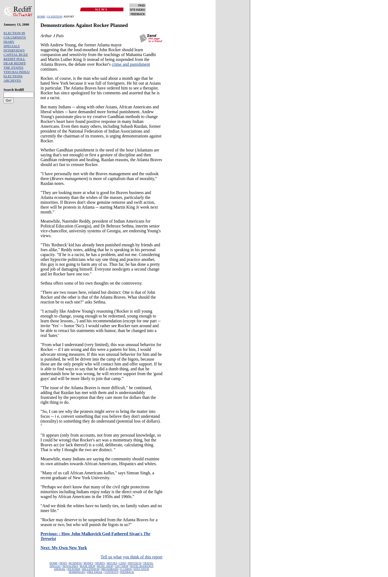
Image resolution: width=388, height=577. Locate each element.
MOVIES (112, 563)
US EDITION (54, 16)
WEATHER (73, 569)
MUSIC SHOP (105, 566)
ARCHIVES (12, 80)
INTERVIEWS (14, 50)
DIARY (9, 42)
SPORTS (100, 563)
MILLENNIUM (90, 569)
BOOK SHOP (87, 566)
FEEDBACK (127, 572)
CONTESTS (111, 572)
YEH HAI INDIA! (17, 72)
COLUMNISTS (15, 37)
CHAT (122, 563)
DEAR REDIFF (15, 63)
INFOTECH (134, 563)
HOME (41, 16)
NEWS (63, 563)
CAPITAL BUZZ (16, 55)
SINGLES (55, 566)
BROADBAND (109, 569)
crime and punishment (131, 64)
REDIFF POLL (14, 59)
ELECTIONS (13, 76)
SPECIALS (12, 46)
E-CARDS (126, 569)
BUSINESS (75, 563)
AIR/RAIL (59, 569)
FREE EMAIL (94, 572)
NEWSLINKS (70, 566)
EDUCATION (141, 569)
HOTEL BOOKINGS (142, 566)
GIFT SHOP (121, 566)
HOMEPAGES (77, 572)
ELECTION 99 (14, 33)
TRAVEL (148, 563)
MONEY (88, 563)
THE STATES (13, 67)
